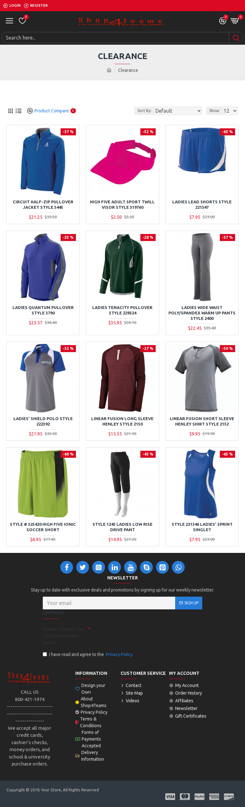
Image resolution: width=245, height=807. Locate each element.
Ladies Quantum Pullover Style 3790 (43, 310)
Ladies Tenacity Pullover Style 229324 (122, 310)
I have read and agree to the (88, 654)
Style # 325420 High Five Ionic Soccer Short (43, 527)
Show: (214, 111)
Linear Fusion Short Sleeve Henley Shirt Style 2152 (202, 421)
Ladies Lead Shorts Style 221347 (202, 204)
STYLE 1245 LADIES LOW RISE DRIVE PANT (122, 527)
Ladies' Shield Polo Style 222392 (43, 421)
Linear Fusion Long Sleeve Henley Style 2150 (122, 421)
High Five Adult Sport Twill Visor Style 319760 (122, 204)
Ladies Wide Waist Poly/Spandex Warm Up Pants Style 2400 (201, 313)
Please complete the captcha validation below (63, 636)
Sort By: (144, 111)
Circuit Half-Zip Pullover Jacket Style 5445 (43, 204)
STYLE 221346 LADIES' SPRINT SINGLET (202, 527)
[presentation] (135, 635)
